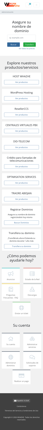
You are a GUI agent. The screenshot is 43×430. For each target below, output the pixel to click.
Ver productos (21, 82)
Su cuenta (11, 341)
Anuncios (11, 276)
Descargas (32, 291)
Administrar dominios (11, 360)
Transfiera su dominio (21, 246)
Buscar (14, 44)
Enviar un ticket (21, 310)
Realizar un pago (21, 377)
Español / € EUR (21, 400)
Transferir (29, 44)
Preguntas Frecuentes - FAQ (11, 292)
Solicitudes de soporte (32, 360)
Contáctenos (21, 406)
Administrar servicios (32, 342)
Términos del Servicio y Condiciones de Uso (21, 411)
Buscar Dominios (21, 222)
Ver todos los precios (27, 48)
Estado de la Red (32, 276)
